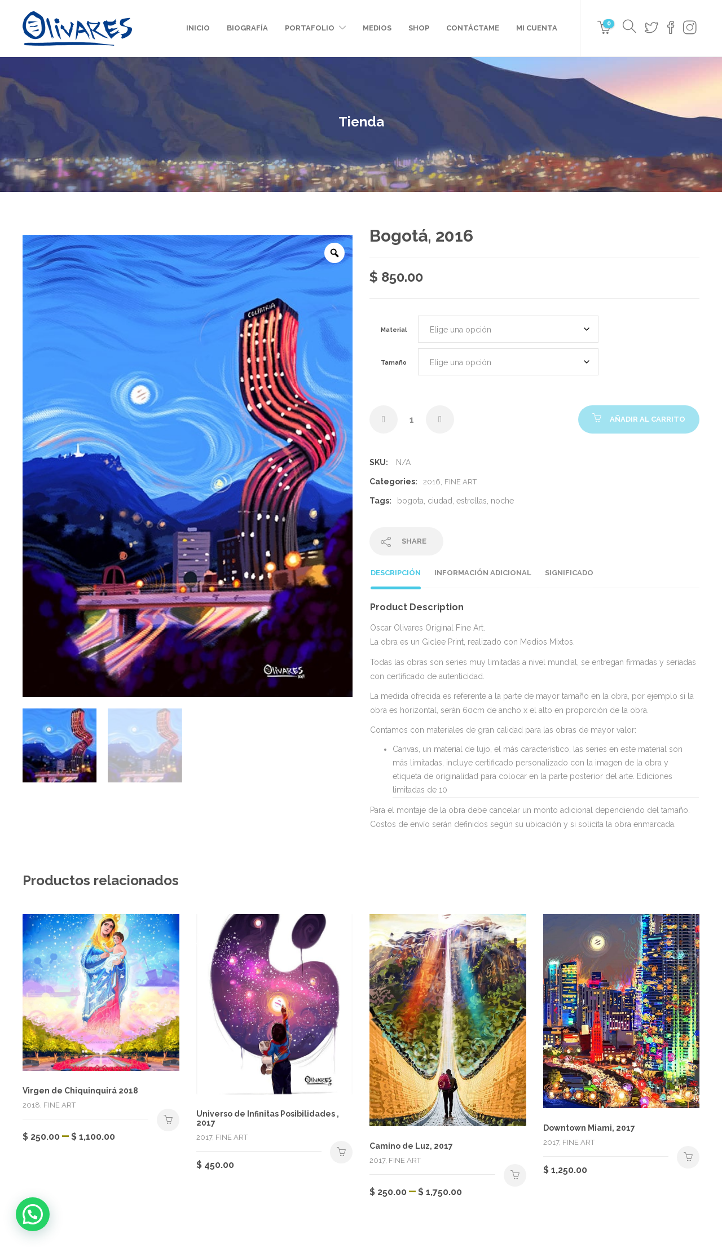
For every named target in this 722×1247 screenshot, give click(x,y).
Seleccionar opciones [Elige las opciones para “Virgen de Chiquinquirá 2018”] (168, 1120)
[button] (33, 1214)
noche (502, 500)
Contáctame (472, 28)
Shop (418, 28)
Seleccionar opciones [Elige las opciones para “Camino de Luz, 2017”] (515, 1175)
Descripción (396, 572)
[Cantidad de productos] (412, 419)
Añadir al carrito (647, 419)
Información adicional (482, 572)
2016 (432, 482)
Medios (377, 28)
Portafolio (309, 28)
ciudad (440, 500)
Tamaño (394, 362)
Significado (569, 572)
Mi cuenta (536, 28)
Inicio (198, 28)
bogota (410, 500)
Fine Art (460, 482)
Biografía (247, 28)
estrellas (471, 500)
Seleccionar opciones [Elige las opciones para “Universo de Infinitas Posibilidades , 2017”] (341, 1152)
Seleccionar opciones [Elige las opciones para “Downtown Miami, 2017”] (688, 1157)
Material (394, 329)
